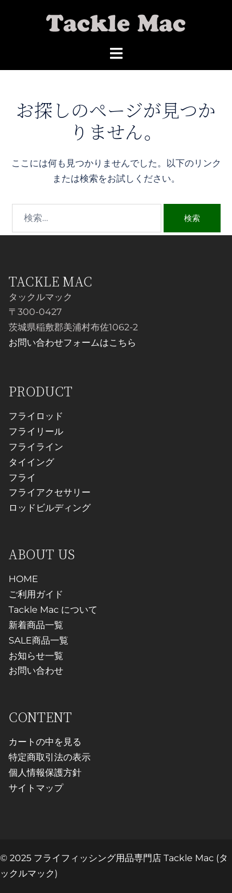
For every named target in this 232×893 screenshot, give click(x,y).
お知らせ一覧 (36, 655)
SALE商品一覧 (38, 640)
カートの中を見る (45, 741)
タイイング (31, 462)
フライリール (36, 431)
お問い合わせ (36, 670)
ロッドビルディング (50, 507)
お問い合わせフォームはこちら (72, 342)
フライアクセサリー (50, 492)
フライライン (36, 446)
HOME (23, 579)
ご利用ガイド (36, 594)
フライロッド (36, 416)
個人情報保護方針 (45, 772)
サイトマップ (36, 788)
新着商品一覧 (36, 625)
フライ (22, 477)
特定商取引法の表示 (50, 757)
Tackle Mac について (53, 609)
